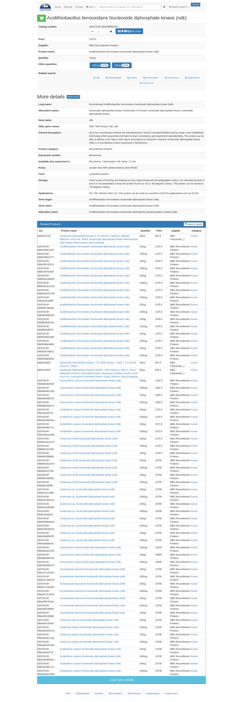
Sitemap (68, 7)
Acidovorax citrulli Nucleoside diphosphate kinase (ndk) (88, 438)
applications (192, 77)
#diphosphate (82, 693)
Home (58, 7)
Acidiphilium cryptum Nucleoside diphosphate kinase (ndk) (90, 409)
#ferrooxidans (115, 693)
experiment (147, 83)
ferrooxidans (151, 77)
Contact (79, 7)
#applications (153, 693)
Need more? (73, 97)
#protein (99, 693)
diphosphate (113, 77)
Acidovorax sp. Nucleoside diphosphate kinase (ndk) (87, 489)
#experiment (171, 693)
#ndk (67, 693)
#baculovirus (134, 693)
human (194, 236)
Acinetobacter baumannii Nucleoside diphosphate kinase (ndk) (92, 569)
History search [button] (179, 7)
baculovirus (172, 77)
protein (132, 77)
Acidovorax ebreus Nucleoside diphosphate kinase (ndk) (89, 620)
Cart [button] (91, 7)
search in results (193, 224)
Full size (195, 4)
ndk (96, 77)
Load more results (121, 680)
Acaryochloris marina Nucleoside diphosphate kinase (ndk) (90, 380)
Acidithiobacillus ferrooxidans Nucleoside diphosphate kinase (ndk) (95, 246)
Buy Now (129, 31)
